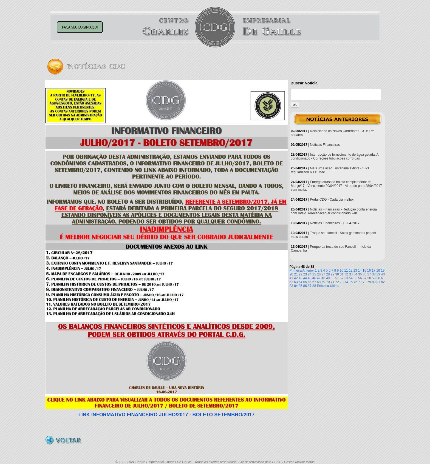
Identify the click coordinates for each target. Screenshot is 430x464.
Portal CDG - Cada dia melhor (332, 199)
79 (369, 282)
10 (341, 270)
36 (364, 274)
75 (351, 282)
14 (359, 270)
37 (369, 274)
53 (346, 278)
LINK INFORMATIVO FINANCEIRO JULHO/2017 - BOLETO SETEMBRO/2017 (166, 414)
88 (314, 286)
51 (337, 278)
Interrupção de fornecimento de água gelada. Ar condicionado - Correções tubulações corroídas (335, 156)
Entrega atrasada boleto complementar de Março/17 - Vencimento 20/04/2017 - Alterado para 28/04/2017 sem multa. (336, 186)
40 (383, 274)
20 (291, 274)
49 (328, 278)
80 (373, 282)
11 (346, 270)
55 (355, 278)
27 (323, 274)
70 (328, 282)
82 (383, 282)
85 (300, 286)
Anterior (308, 270)
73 (341, 282)
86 (305, 286)
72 (337, 282)
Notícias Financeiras (325, 145)
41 (291, 278)
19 (382, 270)
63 (296, 282)
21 (296, 274)
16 (369, 270)
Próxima (323, 286)
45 (309, 278)
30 (337, 274)
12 (350, 270)
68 (319, 282)
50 (332, 278)
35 (360, 274)
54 (351, 278)
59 (373, 278)
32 (346, 274)
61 (383, 278)
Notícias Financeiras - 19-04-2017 (335, 223)
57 (364, 278)
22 (300, 274)
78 (364, 282)
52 (341, 278)
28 (328, 274)
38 (373, 274)
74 (346, 282)
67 (314, 282)
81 (378, 282)
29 (332, 274)
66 (309, 282)
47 (319, 278)
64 (300, 282)
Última (334, 286)
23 (305, 274)
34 (355, 274)
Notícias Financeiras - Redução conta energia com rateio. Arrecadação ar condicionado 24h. (334, 211)
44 (305, 278)
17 (373, 270)
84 (296, 286)
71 (332, 282)
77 (360, 282)
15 (364, 270)
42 (296, 278)
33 (351, 274)
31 (341, 274)
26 (319, 274)
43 (300, 278)
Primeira (296, 270)
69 (323, 282)
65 (305, 282)
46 (314, 278)
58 (369, 278)
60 (378, 278)
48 (323, 278)
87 (309, 286)
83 (291, 286)
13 (355, 270)
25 (314, 274)
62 (291, 282)
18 (378, 270)
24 (309, 274)
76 (355, 282)
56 (360, 278)
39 (378, 274)
